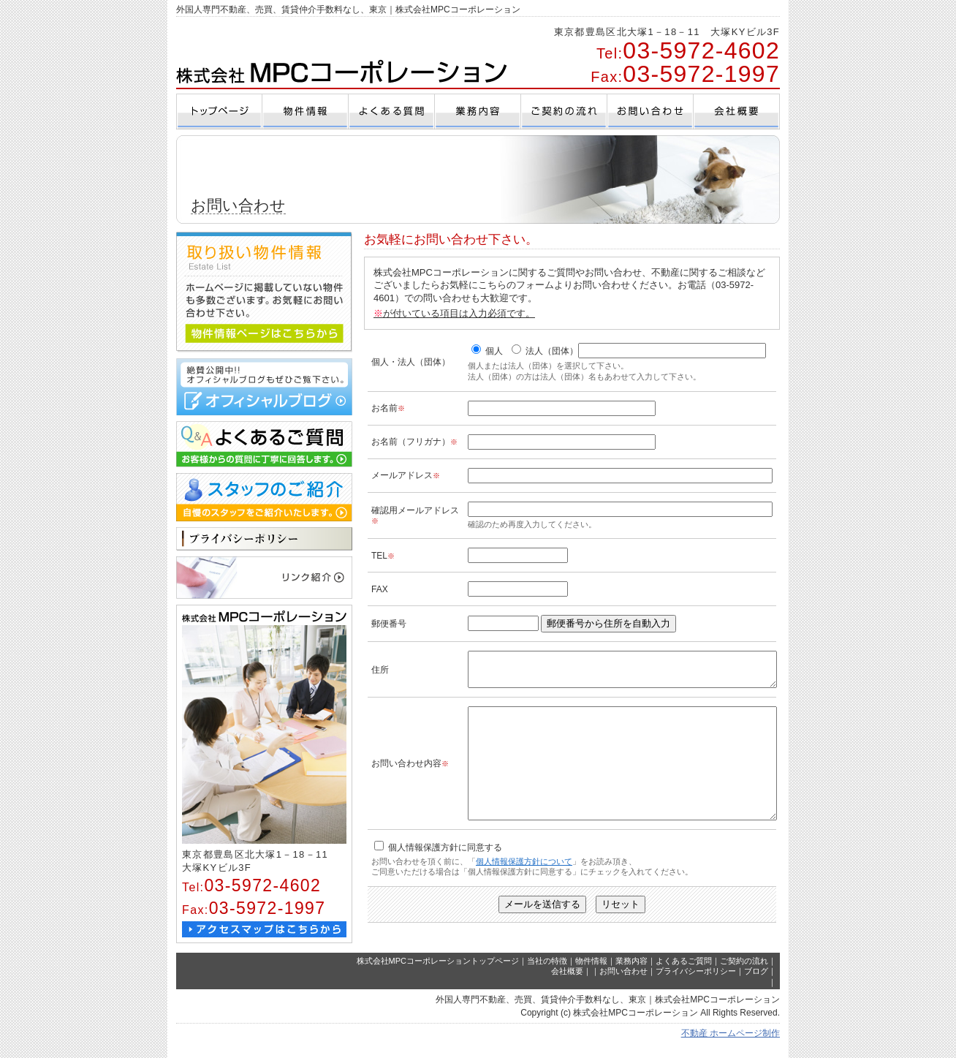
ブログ (756, 983)
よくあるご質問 (684, 972)
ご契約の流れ (744, 972)
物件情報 (591, 972)
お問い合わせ (623, 983)
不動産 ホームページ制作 (730, 1045)
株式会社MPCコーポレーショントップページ (438, 972)
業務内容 (631, 972)
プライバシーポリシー (696, 983)
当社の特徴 (547, 972)
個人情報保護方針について (524, 889)
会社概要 (567, 983)
